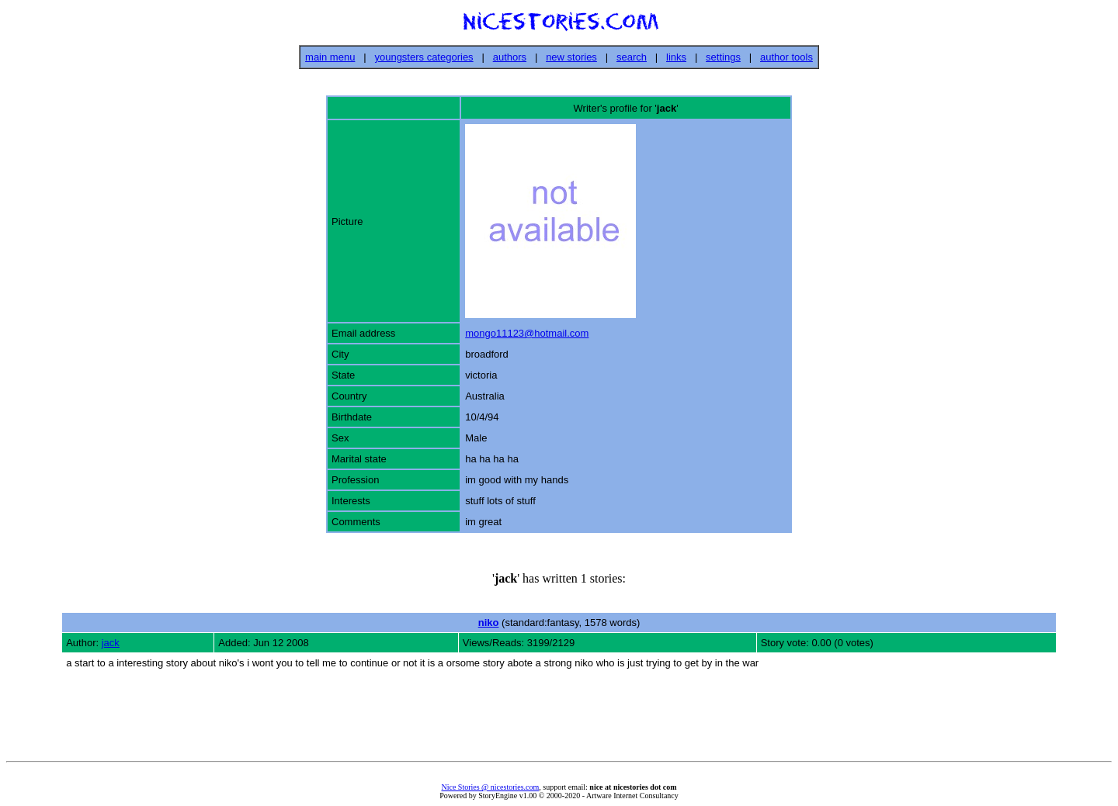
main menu (330, 57)
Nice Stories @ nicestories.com (490, 787)
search (631, 57)
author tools (786, 57)
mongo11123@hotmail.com (527, 333)
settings (723, 57)
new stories (571, 57)
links (676, 57)
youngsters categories (423, 57)
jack (111, 643)
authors (509, 57)
